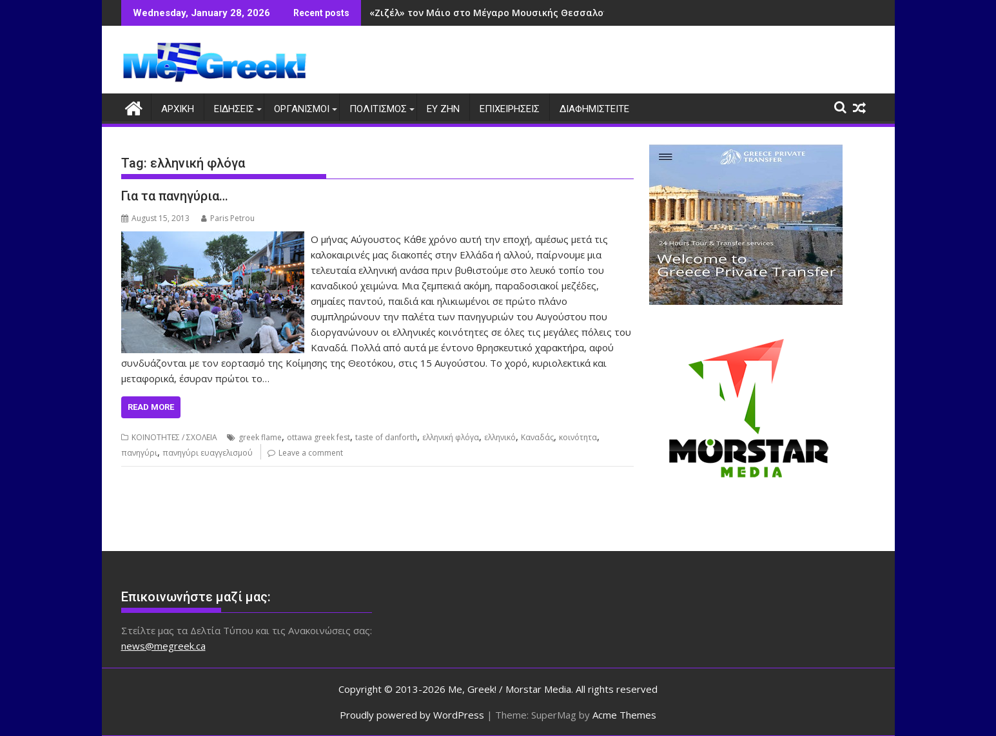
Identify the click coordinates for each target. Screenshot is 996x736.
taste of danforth (386, 437)
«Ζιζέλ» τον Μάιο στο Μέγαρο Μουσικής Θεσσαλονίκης (499, 12)
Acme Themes (624, 714)
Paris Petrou (228, 218)
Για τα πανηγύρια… (174, 196)
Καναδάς (537, 437)
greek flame (260, 437)
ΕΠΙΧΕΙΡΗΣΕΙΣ (510, 109)
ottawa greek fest (318, 437)
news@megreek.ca (163, 645)
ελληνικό (500, 437)
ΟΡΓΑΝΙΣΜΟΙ (301, 109)
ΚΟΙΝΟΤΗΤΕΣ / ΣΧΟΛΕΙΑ (174, 437)
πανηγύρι (139, 452)
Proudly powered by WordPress (412, 714)
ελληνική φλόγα (450, 437)
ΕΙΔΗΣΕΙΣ (234, 109)
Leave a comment (310, 452)
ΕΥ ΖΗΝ (443, 109)
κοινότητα (578, 437)
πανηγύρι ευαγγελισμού (207, 452)
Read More (151, 407)
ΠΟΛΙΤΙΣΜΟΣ (378, 109)
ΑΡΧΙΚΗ (177, 109)
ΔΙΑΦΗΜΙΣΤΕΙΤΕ (594, 109)
